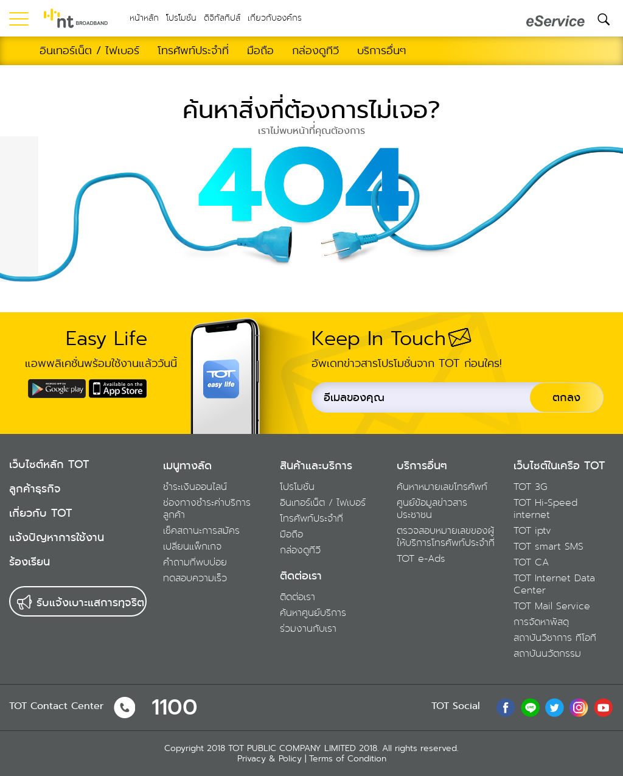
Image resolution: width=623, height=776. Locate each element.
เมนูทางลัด (187, 466)
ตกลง (566, 397)
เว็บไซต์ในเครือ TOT (559, 466)
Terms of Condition (347, 758)
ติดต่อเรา (301, 576)
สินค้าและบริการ (316, 466)
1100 (174, 707)
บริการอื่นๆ (422, 466)
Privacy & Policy (269, 758)
